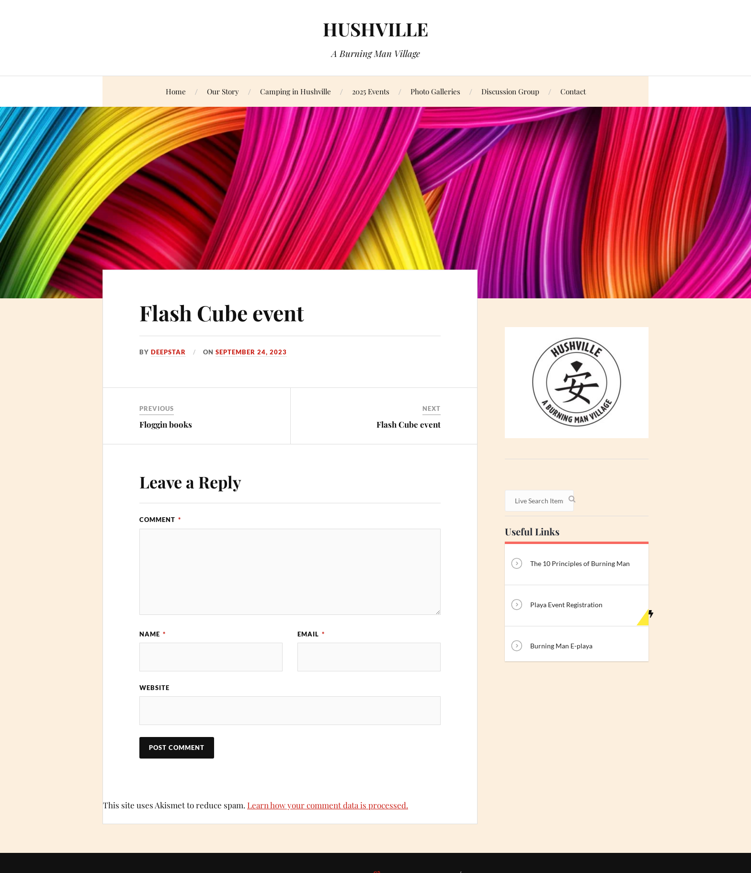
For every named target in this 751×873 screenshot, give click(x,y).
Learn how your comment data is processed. (327, 805)
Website (154, 688)
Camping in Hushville (295, 91)
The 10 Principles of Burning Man (570, 564)
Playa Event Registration (556, 605)
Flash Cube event (221, 312)
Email (311, 634)
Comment (160, 519)
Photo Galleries (435, 91)
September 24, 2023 (251, 352)
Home (176, 91)
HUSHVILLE (375, 29)
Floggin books (165, 424)
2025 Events (370, 91)
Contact (573, 91)
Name (152, 634)
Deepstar (168, 352)
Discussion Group (510, 91)
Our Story (223, 91)
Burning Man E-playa (551, 646)
